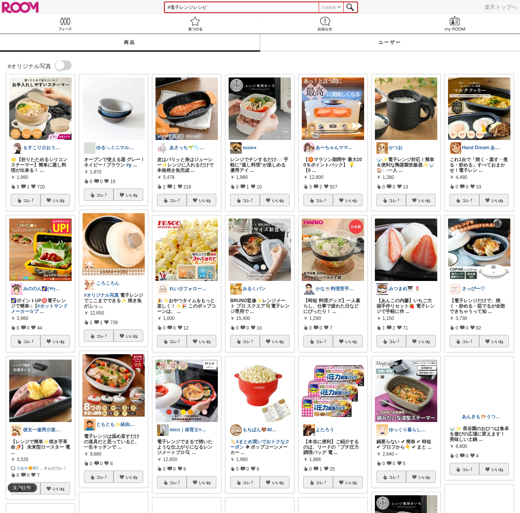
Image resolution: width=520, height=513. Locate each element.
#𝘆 (129, 165)
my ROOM (455, 23)
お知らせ (325, 23)
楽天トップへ (501, 7)
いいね (58, 200)
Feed (65, 23)
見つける (195, 23)
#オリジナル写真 (101, 295)
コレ (29, 200)
